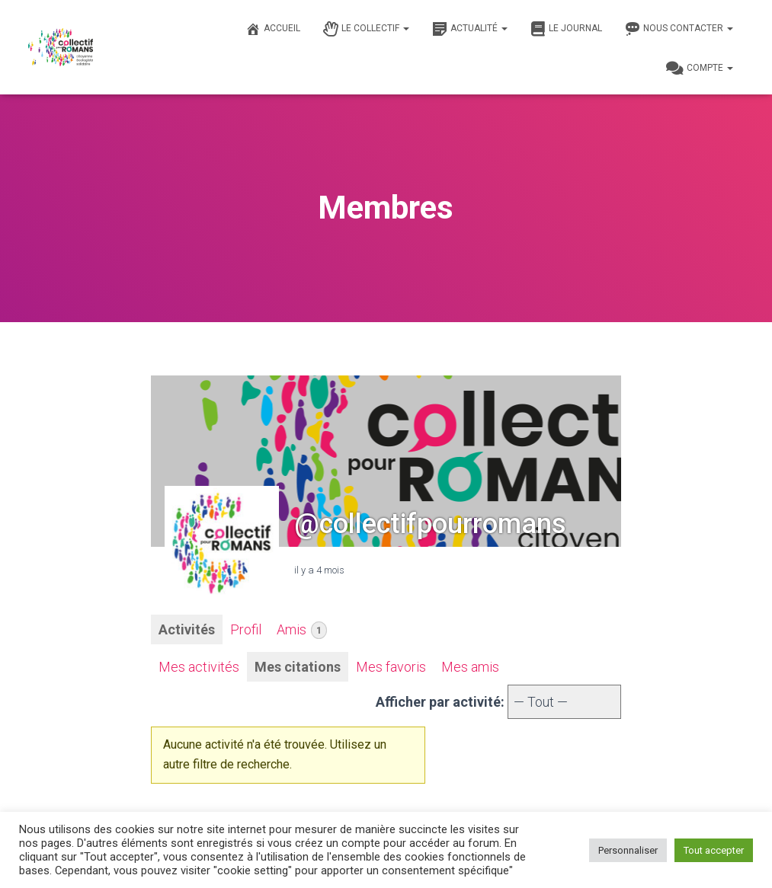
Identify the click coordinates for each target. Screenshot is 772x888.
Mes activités (199, 667)
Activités (187, 629)
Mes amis (470, 667)
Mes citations (298, 667)
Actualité (470, 29)
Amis (302, 630)
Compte (699, 68)
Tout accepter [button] (714, 850)
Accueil (272, 29)
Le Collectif (366, 29)
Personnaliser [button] (628, 850)
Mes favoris (391, 667)
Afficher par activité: (440, 702)
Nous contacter (679, 29)
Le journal (566, 29)
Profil (245, 629)
